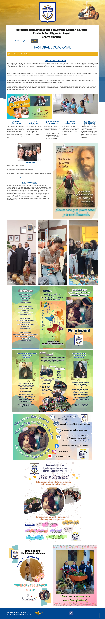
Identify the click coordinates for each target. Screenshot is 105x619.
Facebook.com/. (23, 177)
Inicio (9, 41)
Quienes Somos (17, 41)
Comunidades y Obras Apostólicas (78, 41)
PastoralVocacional (34, 41)
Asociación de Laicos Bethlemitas (49, 41)
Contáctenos (94, 41)
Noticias (64, 41)
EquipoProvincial (25, 41)
